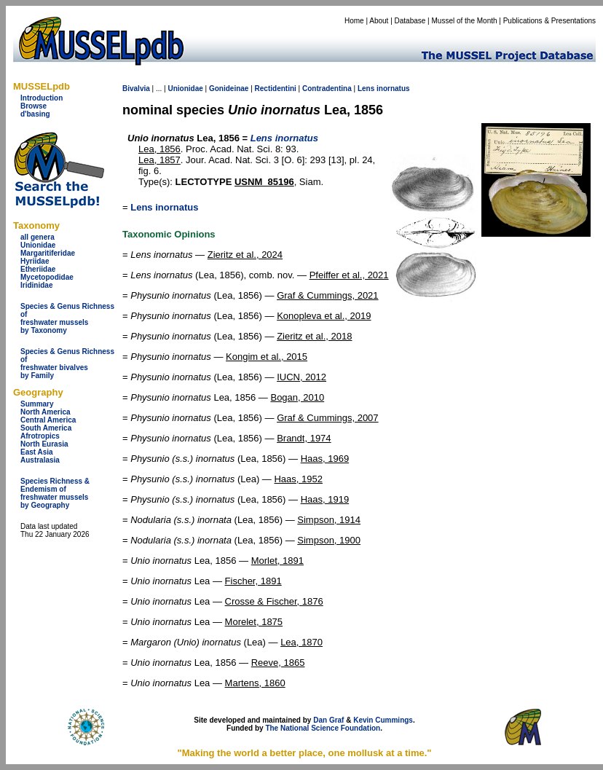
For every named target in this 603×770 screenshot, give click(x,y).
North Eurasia (44, 444)
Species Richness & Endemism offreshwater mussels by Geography (55, 493)
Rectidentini (275, 89)
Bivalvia (136, 89)
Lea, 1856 (159, 149)
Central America (48, 420)
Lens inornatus (164, 207)
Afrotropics (40, 436)
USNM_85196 (264, 181)
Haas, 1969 (325, 458)
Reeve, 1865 (278, 662)
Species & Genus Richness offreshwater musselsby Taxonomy (67, 318)
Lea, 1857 (159, 159)
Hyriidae (34, 261)
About (378, 21)
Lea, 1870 (301, 642)
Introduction (41, 98)
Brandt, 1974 (304, 438)
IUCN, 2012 (301, 377)
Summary (37, 404)
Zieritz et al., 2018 (314, 336)
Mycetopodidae (47, 277)
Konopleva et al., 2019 (324, 315)
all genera (37, 237)
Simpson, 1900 (328, 540)
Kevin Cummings (383, 720)
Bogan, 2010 (297, 397)
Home (354, 21)
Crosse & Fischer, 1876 (274, 601)
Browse (33, 106)
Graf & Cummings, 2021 (327, 295)
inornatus (393, 89)
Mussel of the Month (464, 21)
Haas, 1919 (325, 499)
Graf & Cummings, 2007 (327, 417)
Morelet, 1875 (254, 621)
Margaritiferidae (47, 253)
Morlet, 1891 (277, 560)
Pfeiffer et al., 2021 (349, 275)
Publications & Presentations (549, 21)
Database (410, 21)
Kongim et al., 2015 (266, 356)
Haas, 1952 (298, 479)
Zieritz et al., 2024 (245, 254)
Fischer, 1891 (253, 580)
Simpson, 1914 (328, 519)
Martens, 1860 (255, 682)
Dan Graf (328, 720)
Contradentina (327, 89)
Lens (366, 89)
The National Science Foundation (322, 728)
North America (45, 412)
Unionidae (37, 245)
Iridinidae (36, 285)
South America (45, 428)
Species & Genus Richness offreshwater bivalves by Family (67, 363)
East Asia (36, 452)
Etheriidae (37, 269)
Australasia (40, 460)
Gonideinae (228, 89)
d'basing (35, 114)
